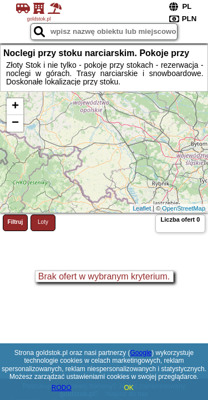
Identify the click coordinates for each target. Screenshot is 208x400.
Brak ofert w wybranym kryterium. (104, 276)
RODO (62, 388)
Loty (43, 222)
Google (141, 353)
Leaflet (142, 208)
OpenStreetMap (183, 208)
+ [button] (15, 106)
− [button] (15, 123)
